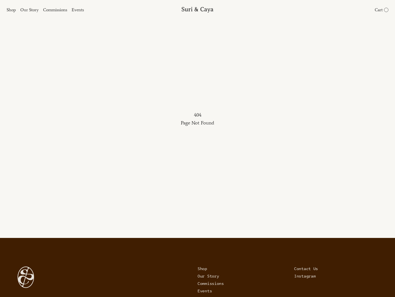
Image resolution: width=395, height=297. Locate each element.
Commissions (211, 283)
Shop (202, 268)
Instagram (304, 276)
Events (205, 290)
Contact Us (306, 268)
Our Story (208, 276)
